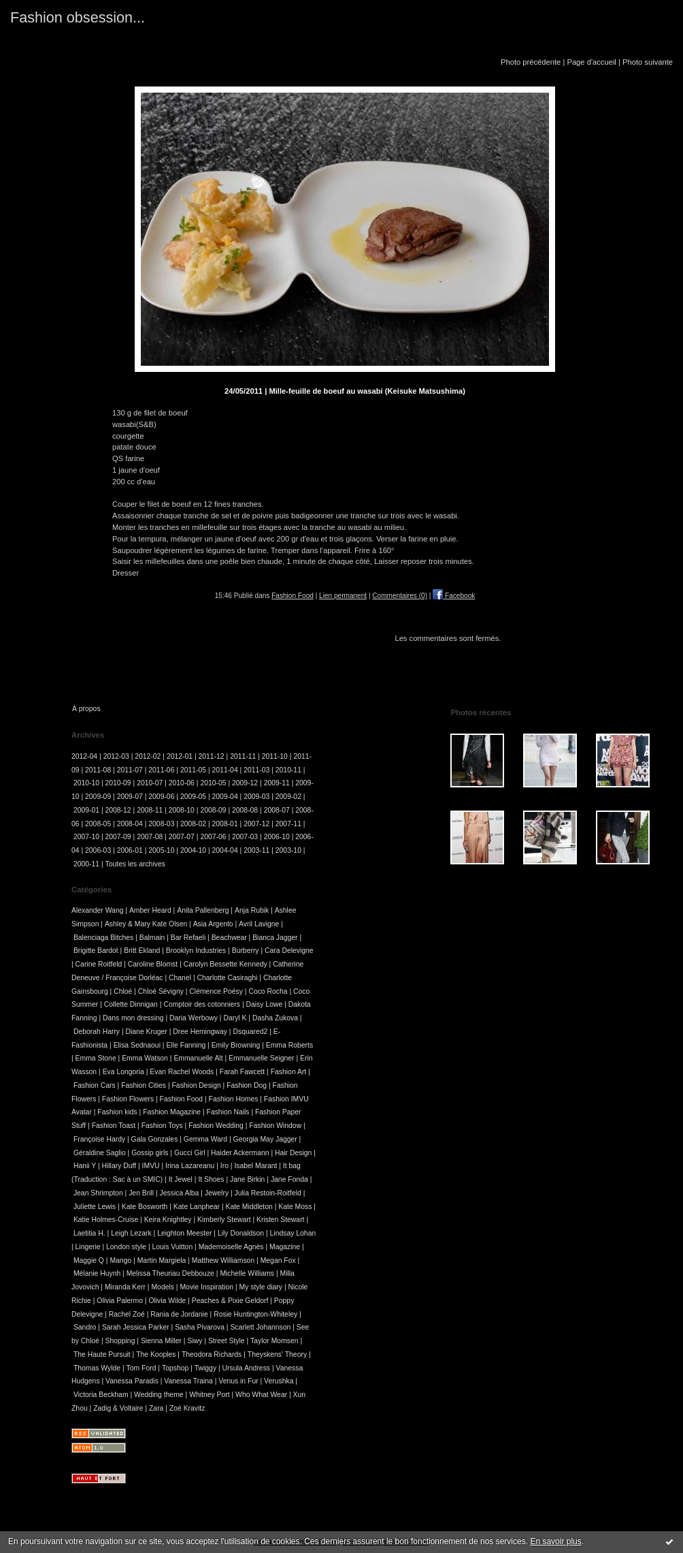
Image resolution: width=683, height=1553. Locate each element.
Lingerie (88, 1247)
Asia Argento (213, 924)
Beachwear (229, 937)
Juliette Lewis (94, 1206)
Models (162, 1287)
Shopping (120, 1341)
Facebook (454, 595)
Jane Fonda (289, 1179)
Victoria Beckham (101, 1394)
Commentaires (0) (399, 595)
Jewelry (217, 1193)
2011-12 (211, 756)
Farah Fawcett (242, 1072)
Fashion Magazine (172, 1112)
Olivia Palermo (120, 1300)
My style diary (260, 1287)
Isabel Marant (255, 1166)
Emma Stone (96, 1058)
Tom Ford (141, 1368)
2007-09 (118, 837)
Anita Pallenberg (203, 910)
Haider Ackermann (240, 1153)
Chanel (180, 978)
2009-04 (225, 796)
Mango (120, 1260)
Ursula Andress (246, 1368)
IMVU (151, 1166)
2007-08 (150, 837)
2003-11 (256, 850)
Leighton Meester (184, 1233)
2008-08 (245, 810)
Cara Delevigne (289, 950)
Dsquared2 (250, 1031)
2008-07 (277, 810)
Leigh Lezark (131, 1233)
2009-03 (256, 796)
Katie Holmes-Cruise (105, 1219)
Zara (156, 1408)
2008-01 (225, 824)
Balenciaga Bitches (103, 937)
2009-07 (130, 796)
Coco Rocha (267, 991)
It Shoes (211, 1179)
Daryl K (234, 1018)
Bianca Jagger (274, 937)
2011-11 (243, 756)
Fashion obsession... (77, 17)
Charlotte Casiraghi (227, 978)
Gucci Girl (189, 1153)
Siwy (194, 1341)
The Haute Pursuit (102, 1354)
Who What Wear (261, 1394)
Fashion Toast (114, 1125)
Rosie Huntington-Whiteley (255, 1314)
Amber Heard (150, 910)
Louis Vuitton (172, 1247)
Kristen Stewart (280, 1219)
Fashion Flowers (128, 1099)
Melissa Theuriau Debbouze (170, 1273)
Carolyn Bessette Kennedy (225, 964)
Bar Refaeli (188, 937)
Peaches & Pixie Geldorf (230, 1300)
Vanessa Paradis (132, 1381)
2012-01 (180, 756)
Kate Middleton (248, 1206)
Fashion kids (117, 1112)
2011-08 (98, 770)
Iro (224, 1166)
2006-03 (98, 850)
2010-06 (182, 783)
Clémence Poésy (216, 991)
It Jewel (181, 1179)
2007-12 (256, 824)
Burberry (245, 950)
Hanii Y (84, 1166)
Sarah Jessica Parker (135, 1327)
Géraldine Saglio (99, 1153)
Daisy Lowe (264, 1004)
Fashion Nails (228, 1112)
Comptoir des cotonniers (201, 1004)
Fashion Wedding (216, 1125)
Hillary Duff (119, 1166)
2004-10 (193, 850)
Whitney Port (209, 1394)
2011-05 (193, 770)
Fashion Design (196, 1085)
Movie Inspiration (206, 1287)
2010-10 (86, 783)
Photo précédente (531, 62)
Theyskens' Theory (277, 1354)
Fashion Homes (234, 1099)
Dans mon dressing (133, 1018)
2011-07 (130, 770)
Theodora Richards (211, 1354)
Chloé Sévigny (161, 991)
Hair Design (293, 1153)
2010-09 (118, 783)
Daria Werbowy (193, 1018)
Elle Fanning (185, 1045)
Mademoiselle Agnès (231, 1247)
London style (126, 1247)
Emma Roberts (289, 1045)
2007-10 (86, 837)
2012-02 (148, 756)
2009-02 (288, 796)
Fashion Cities (143, 1085)
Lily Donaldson (241, 1233)
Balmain (152, 937)
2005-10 (161, 850)
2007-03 (245, 837)
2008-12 (118, 810)
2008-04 (130, 824)
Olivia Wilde (167, 1300)
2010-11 (288, 770)
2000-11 (86, 864)
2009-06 (161, 796)
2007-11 (288, 824)
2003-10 (288, 850)
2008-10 (182, 810)
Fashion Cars (94, 1085)
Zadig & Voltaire (118, 1408)
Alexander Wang (97, 910)
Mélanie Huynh (96, 1273)
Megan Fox (278, 1260)
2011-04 (225, 770)
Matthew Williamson (223, 1260)
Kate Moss (295, 1206)
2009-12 (245, 783)
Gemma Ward (205, 1139)
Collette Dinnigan (131, 1004)
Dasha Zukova (275, 1018)
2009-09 (98, 796)
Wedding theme (159, 1394)
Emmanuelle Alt (197, 1058)
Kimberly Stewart (224, 1219)
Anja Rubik (252, 910)
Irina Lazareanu (189, 1166)
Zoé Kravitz (187, 1408)
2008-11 (150, 810)
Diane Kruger (146, 1031)
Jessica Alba (179, 1193)
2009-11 (277, 783)
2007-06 (213, 837)
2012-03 (116, 756)
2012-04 (84, 756)
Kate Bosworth (145, 1206)
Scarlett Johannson (260, 1327)
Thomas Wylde (96, 1368)
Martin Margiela (161, 1260)
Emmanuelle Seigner (261, 1058)
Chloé (123, 991)
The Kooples (156, 1354)
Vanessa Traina (188, 1381)
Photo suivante (647, 62)
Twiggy (205, 1368)
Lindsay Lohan (293, 1233)
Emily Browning (236, 1045)
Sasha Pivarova (199, 1327)
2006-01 (130, 850)
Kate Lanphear (196, 1206)
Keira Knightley (168, 1219)
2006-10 (277, 837)
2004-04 (225, 850)
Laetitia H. (89, 1233)
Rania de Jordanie (178, 1314)
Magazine (284, 1247)
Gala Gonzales (154, 1139)
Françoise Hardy (99, 1139)
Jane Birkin (247, 1179)
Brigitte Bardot (95, 950)
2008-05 (98, 824)
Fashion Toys (162, 1125)
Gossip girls (149, 1153)
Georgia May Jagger (265, 1139)
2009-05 (193, 796)
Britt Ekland (142, 950)
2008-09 (213, 810)
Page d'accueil (591, 62)
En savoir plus (555, 1541)
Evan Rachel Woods (182, 1072)
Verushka (278, 1381)
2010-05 (213, 783)
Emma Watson (145, 1058)
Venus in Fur (238, 1381)
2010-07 (150, 783)
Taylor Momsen (274, 1341)
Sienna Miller (161, 1341)
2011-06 (161, 770)
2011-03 (256, 770)
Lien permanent (343, 595)
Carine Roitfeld (99, 964)
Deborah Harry (96, 1031)
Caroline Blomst (153, 964)
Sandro (85, 1327)
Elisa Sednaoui (137, 1045)
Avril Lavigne (259, 924)
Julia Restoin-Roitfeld (268, 1193)
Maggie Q (88, 1260)
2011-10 (275, 756)
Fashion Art (289, 1072)
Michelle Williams (247, 1273)
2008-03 (161, 824)
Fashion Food (292, 595)
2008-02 (193, 824)
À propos (86, 708)
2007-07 (182, 837)
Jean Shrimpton (98, 1193)
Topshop (175, 1368)
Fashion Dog (247, 1085)
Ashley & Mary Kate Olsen (146, 924)
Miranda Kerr (125, 1287)
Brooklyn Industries (196, 950)
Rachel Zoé (127, 1314)
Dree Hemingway (200, 1031)
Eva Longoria (123, 1072)
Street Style (226, 1341)
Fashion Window (275, 1125)
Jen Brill (141, 1193)
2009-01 (86, 810)
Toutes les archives (135, 864)
